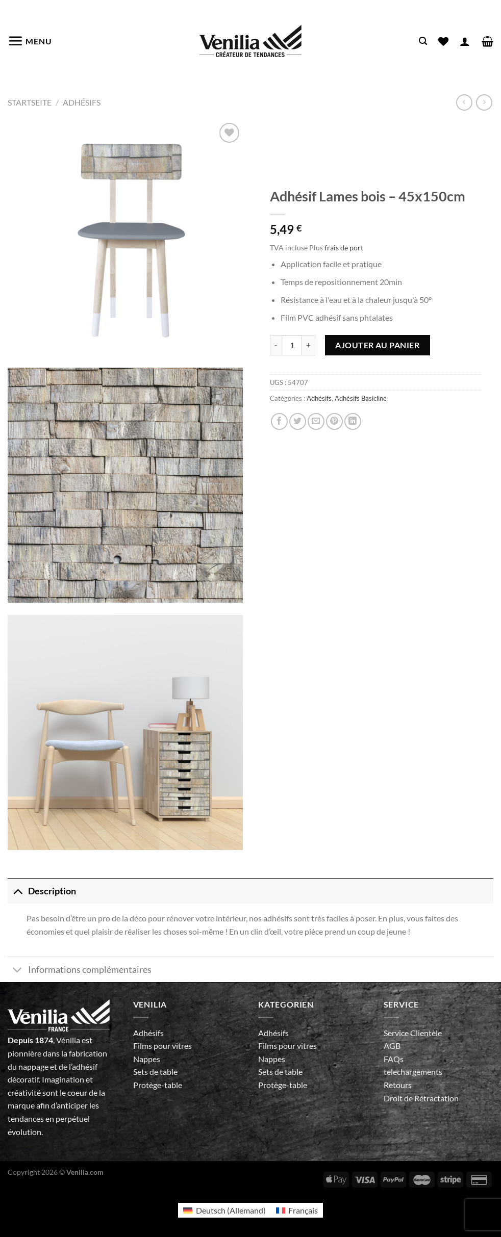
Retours (398, 1085)
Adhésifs (82, 102)
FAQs (394, 1059)
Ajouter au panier (377, 345)
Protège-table (157, 1085)
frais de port (343, 247)
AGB (392, 1045)
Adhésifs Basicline (361, 398)
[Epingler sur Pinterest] (334, 421)
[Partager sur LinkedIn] (352, 421)
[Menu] (30, 41)
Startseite (30, 102)
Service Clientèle (413, 1033)
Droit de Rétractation (421, 1098)
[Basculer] (18, 891)
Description (42, 891)
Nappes (146, 1059)
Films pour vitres (162, 1045)
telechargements (413, 1071)
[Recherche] (423, 41)
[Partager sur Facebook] (279, 421)
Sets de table (155, 1071)
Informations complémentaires (80, 971)
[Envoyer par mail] (316, 421)
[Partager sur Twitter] (297, 421)
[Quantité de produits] (292, 345)
